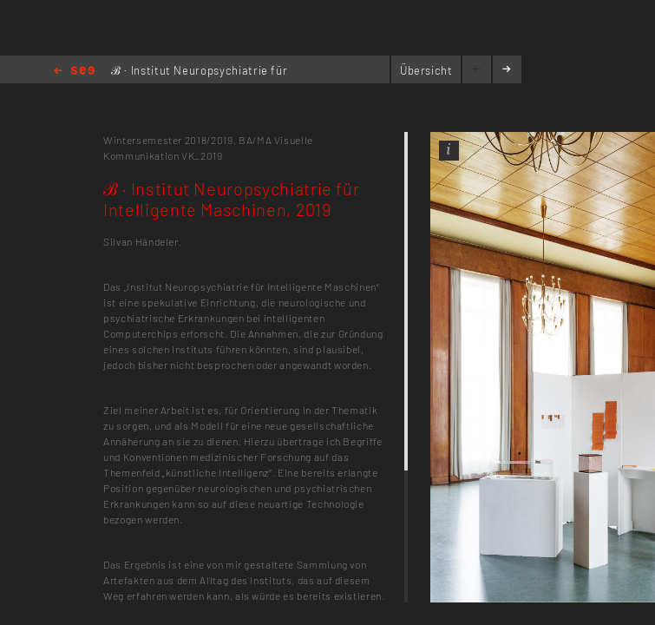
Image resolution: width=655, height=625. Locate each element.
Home (74, 71)
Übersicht (426, 70)
